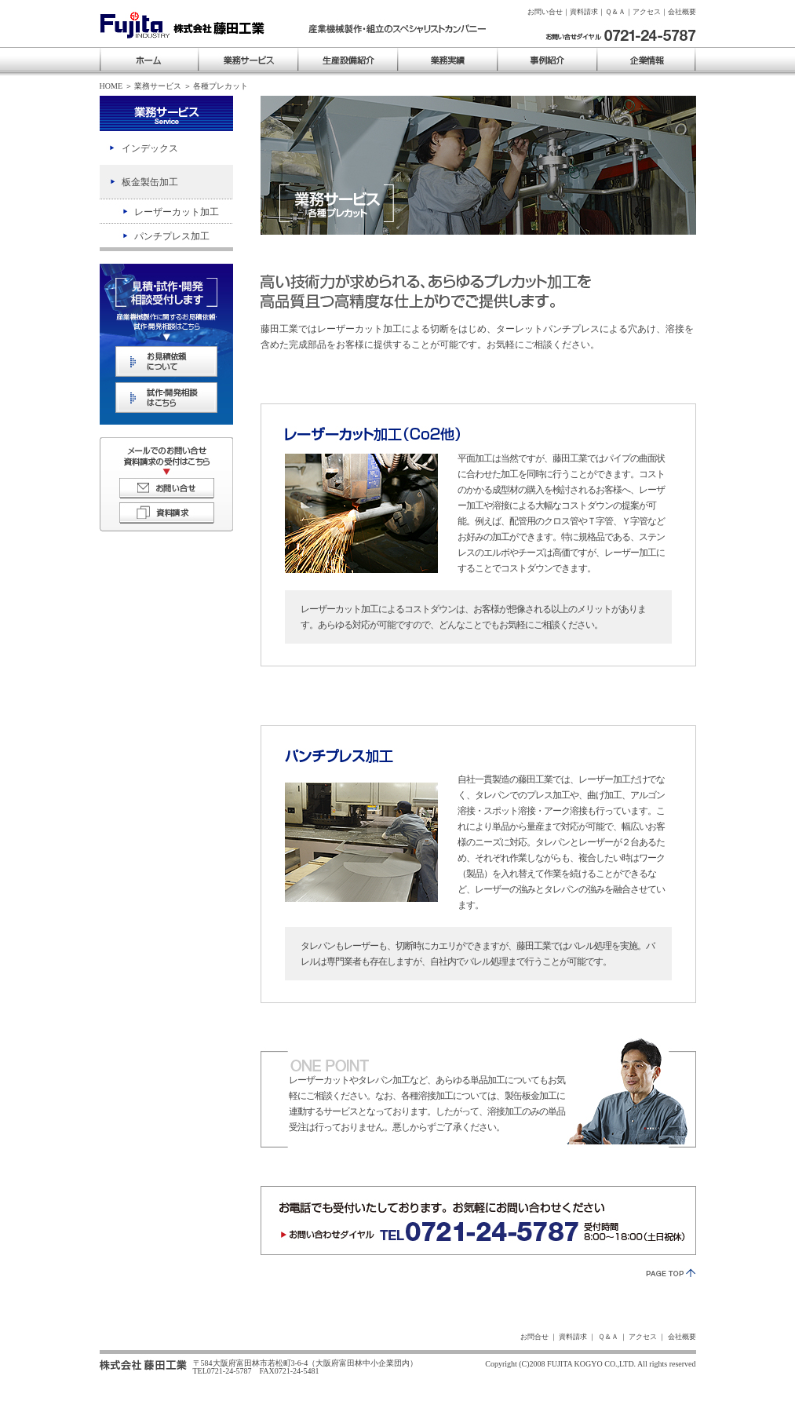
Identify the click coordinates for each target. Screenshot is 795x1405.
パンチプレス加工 (172, 236)
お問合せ (534, 1337)
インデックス (150, 148)
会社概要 (682, 12)
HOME (111, 86)
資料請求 (584, 12)
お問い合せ (545, 12)
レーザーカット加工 (176, 211)
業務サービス (157, 86)
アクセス (647, 12)
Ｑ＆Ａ (615, 12)
